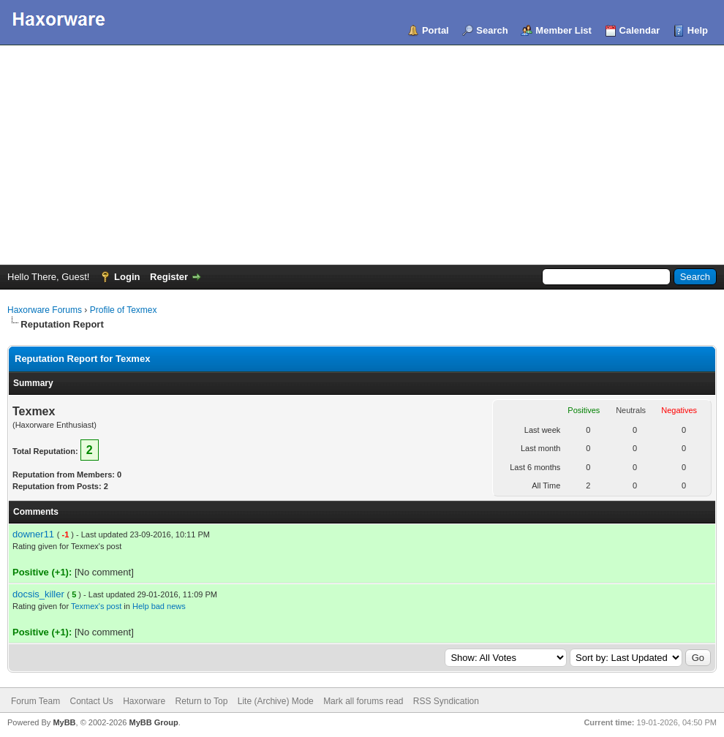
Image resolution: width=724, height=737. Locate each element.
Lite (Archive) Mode (276, 701)
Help (697, 30)
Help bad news (159, 606)
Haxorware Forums (44, 310)
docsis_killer (38, 594)
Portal (435, 30)
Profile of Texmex (123, 310)
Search (492, 30)
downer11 (33, 534)
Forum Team (35, 701)
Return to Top (202, 701)
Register (169, 276)
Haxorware (144, 701)
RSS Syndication (446, 701)
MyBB (64, 722)
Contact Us (91, 701)
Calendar (639, 30)
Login (127, 276)
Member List (563, 30)
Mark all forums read (363, 701)
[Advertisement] (362, 155)
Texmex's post (96, 606)
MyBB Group (153, 722)
